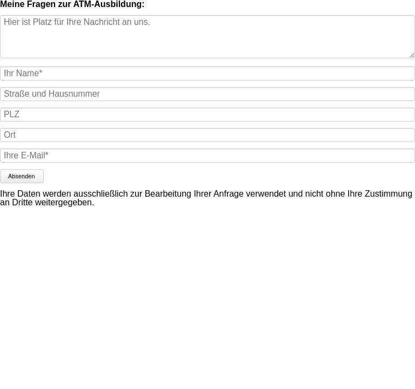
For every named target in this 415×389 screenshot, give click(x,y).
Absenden (21, 176)
